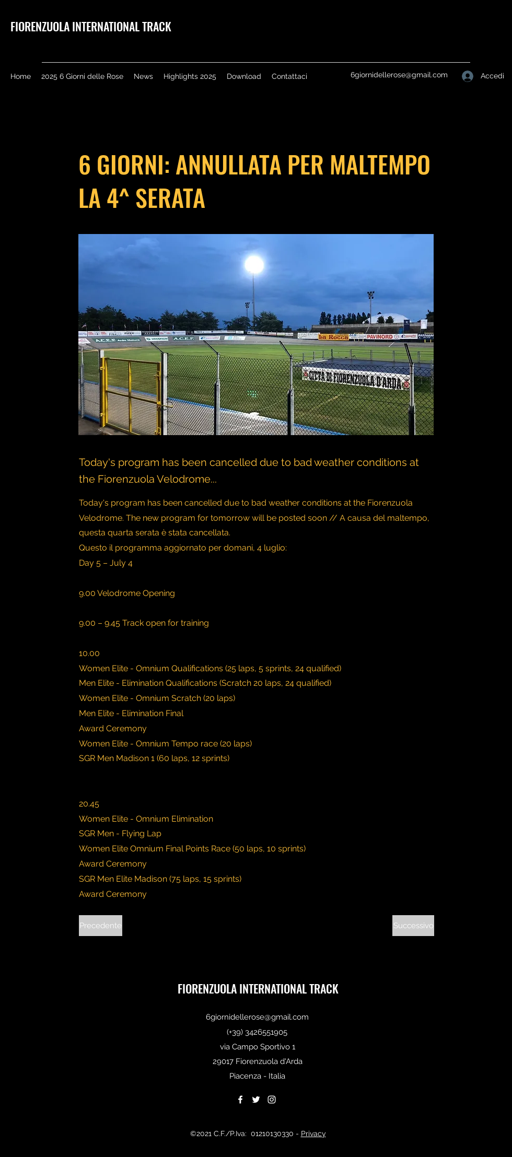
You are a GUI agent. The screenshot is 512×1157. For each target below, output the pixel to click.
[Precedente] (100, 925)
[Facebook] (240, 1099)
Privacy (313, 1133)
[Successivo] (413, 925)
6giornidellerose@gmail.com (399, 75)
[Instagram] (271, 1099)
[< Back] (113, 129)
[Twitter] (256, 1099)
